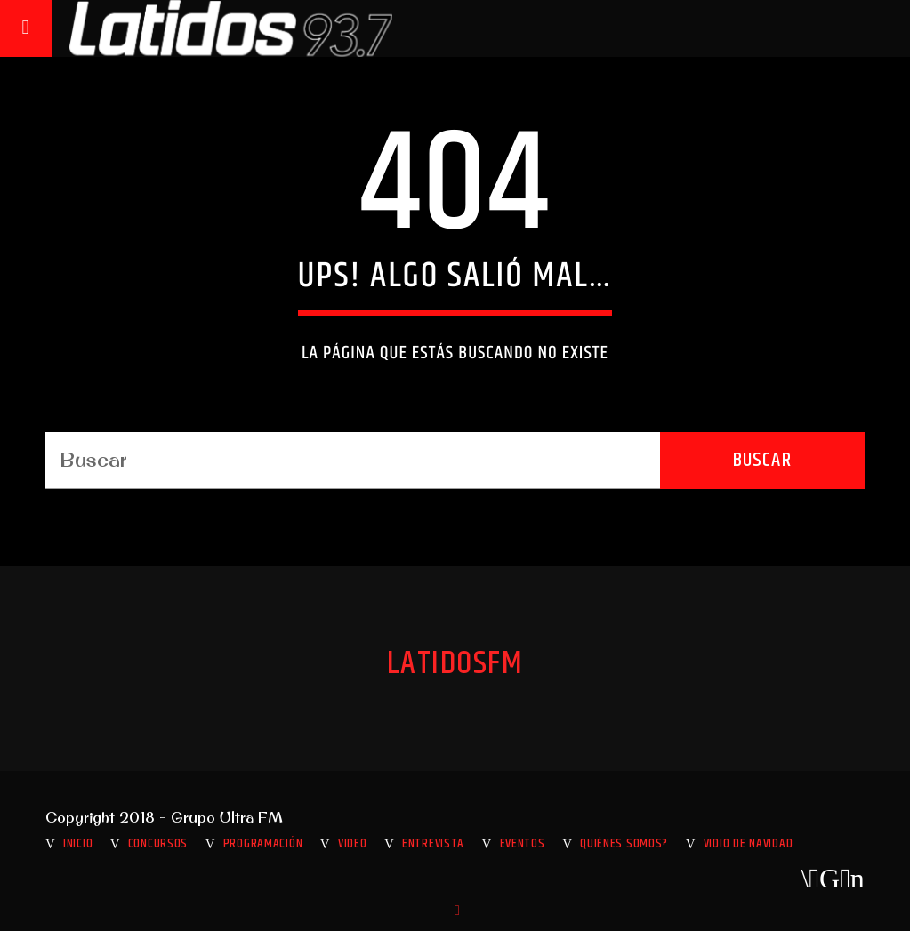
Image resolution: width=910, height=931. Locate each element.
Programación (263, 844)
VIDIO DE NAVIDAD (748, 844)
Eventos (522, 844)
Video (352, 844)
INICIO (78, 844)
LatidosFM (455, 664)
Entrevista (433, 844)
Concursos (158, 844)
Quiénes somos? (624, 844)
